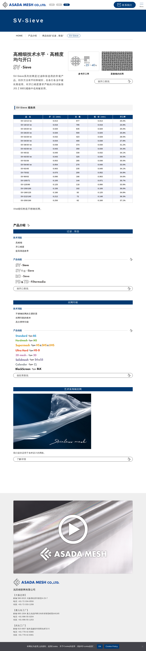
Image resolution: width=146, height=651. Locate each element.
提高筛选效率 (22, 251)
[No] (142, 646)
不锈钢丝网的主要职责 (26, 313)
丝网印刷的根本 (23, 318)
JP (52, 5)
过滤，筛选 (73, 231)
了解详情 (21, 459)
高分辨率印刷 (22, 322)
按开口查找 (104, 81)
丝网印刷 (73, 302)
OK (99, 646)
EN (59, 5)
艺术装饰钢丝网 (73, 389)
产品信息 (17, 330)
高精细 (19, 242)
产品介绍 (19, 225)
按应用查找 (22, 375)
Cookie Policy (112, 646)
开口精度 (20, 247)
